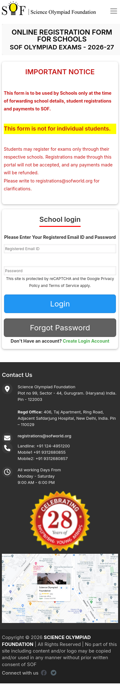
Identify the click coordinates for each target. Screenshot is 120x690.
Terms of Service (64, 285)
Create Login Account (86, 341)
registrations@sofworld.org (64, 180)
